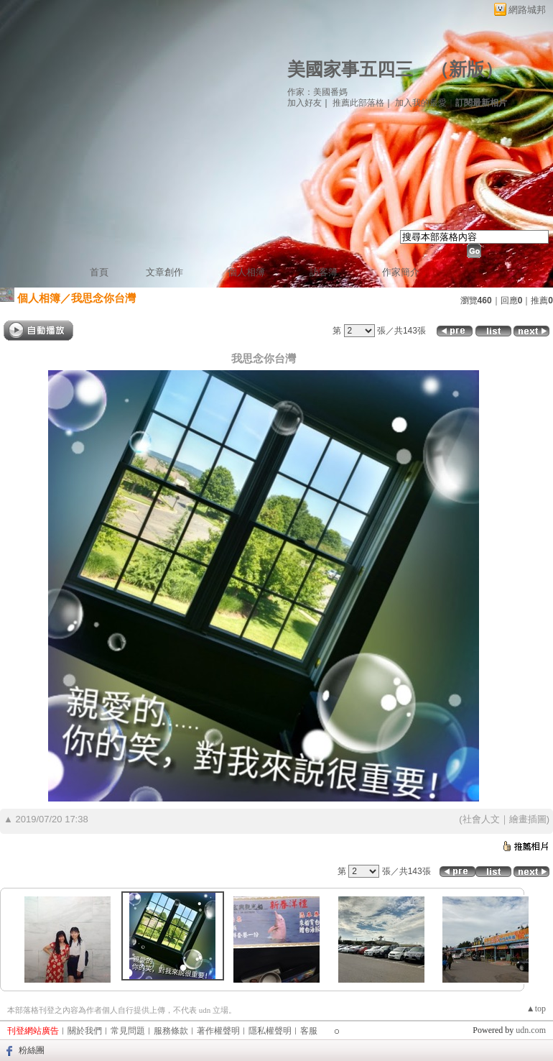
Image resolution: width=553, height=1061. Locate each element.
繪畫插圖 (528, 819)
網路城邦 (527, 9)
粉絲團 (32, 1050)
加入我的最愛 (421, 103)
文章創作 (164, 272)
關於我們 (85, 1031)
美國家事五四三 (350, 69)
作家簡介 (400, 272)
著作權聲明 (218, 1031)
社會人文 (481, 819)
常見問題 (128, 1031)
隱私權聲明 (270, 1031)
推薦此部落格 (358, 103)
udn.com (531, 1030)
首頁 (99, 272)
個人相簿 (246, 272)
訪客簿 (324, 272)
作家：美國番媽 (317, 92)
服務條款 (171, 1031)
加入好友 (304, 103)
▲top (536, 1008)
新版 (467, 69)
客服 (308, 1031)
